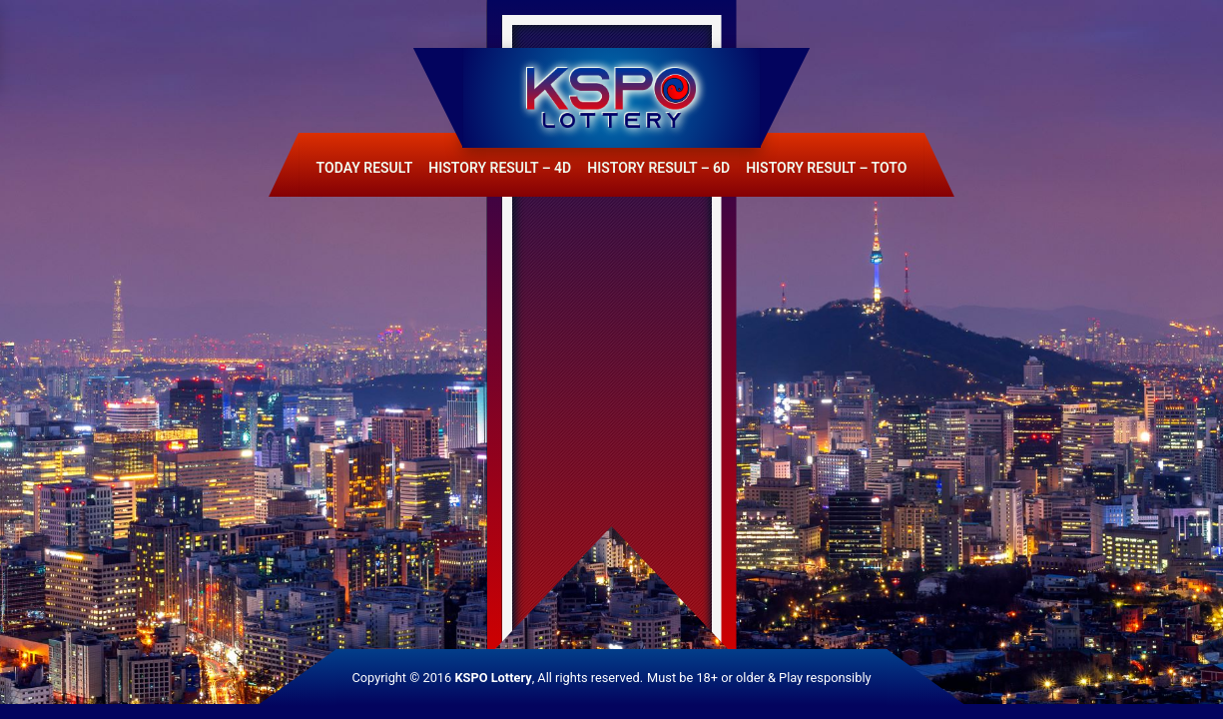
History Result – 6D (658, 168)
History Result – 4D (499, 168)
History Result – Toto (826, 168)
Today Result (364, 168)
